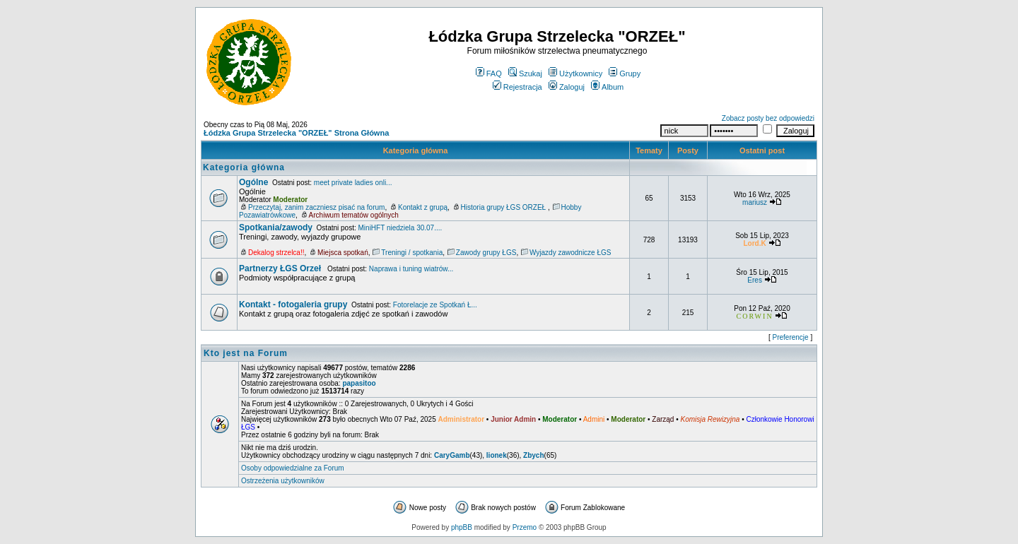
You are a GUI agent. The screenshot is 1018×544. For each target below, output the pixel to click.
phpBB (461, 527)
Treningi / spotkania (412, 252)
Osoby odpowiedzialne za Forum (292, 468)
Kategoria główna (415, 150)
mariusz (754, 202)
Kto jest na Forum (246, 353)
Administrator (461, 419)
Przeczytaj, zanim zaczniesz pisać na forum (316, 207)
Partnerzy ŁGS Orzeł (281, 268)
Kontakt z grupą (422, 207)
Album (607, 87)
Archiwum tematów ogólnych (354, 215)
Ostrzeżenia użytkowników (282, 481)
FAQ (489, 73)
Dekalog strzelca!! (276, 252)
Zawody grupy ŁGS (486, 252)
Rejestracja (517, 87)
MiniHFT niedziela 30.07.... (400, 228)
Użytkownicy (575, 73)
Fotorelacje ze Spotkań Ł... (435, 305)
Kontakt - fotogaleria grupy (293, 304)
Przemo (525, 527)
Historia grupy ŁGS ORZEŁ (504, 207)
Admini (594, 419)
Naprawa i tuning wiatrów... (411, 269)
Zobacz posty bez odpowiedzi (768, 118)
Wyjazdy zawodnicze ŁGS (571, 252)
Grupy (624, 73)
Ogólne (253, 182)
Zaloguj (567, 87)
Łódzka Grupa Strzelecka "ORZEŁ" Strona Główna (296, 133)
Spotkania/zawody (275, 227)
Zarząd (663, 419)
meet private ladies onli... (353, 183)
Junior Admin (513, 419)
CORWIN (755, 316)
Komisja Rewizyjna (709, 419)
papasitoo (358, 383)
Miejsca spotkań (342, 252)
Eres (754, 280)
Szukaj (525, 73)
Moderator (290, 199)
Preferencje (791, 337)
